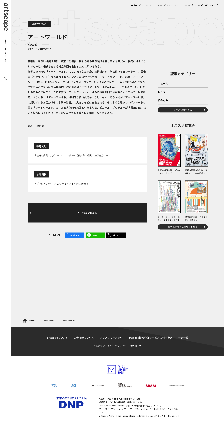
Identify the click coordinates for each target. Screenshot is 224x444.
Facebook (74, 235)
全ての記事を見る (183, 110)
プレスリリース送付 (111, 337)
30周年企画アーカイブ (208, 5)
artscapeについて (57, 337)
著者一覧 (183, 337)
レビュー (163, 92)
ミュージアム (148, 5)
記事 (160, 5)
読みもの (163, 100)
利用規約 (98, 345)
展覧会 (134, 5)
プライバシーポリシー (116, 345)
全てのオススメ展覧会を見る (183, 227)
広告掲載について (84, 337)
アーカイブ (188, 5)
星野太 (40, 126)
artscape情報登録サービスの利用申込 (150, 337)
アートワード (173, 5)
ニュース (163, 83)
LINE (95, 235)
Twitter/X (116, 235)
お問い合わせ (135, 345)
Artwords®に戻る (87, 212)
